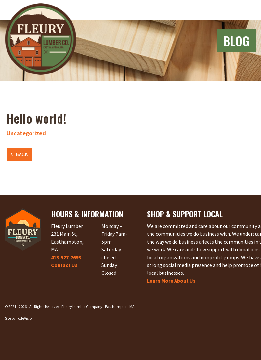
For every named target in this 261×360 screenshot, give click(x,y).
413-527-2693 (66, 257)
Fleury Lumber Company (40, 39)
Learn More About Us (171, 280)
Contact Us (64, 265)
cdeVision (26, 318)
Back (22, 154)
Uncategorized (26, 133)
